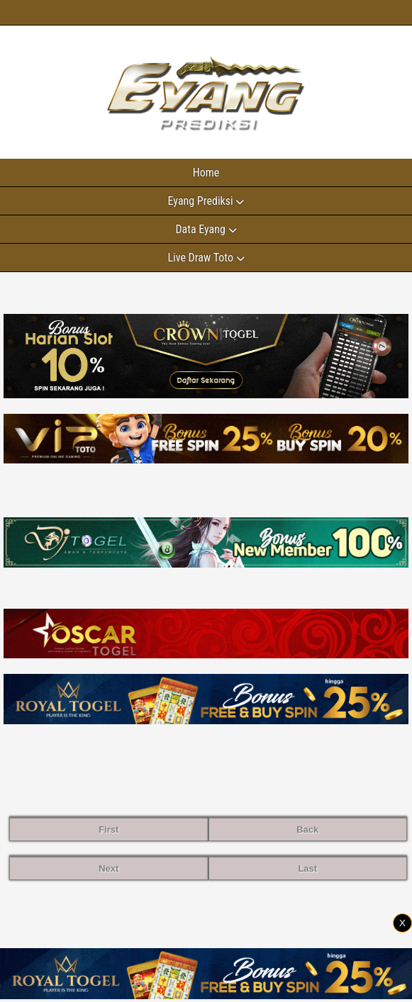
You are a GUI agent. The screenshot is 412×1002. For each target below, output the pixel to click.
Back (307, 829)
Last (307, 868)
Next (108, 868)
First (108, 829)
